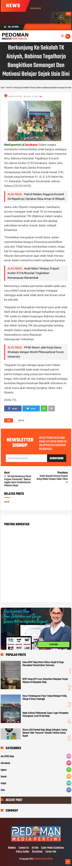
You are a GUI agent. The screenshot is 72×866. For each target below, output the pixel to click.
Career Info (50, 852)
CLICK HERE (53, 644)
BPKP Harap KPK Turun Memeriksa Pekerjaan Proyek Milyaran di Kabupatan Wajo (45, 680)
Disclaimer (37, 852)
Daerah (4, 777)
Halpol (3, 783)
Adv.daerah (5, 763)
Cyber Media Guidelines (52, 848)
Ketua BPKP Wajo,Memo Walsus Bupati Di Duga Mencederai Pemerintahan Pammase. (43, 664)
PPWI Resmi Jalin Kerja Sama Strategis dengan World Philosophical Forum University (36, 352)
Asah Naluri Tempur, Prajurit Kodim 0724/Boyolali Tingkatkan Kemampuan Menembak (33, 273)
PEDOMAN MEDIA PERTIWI (43, 859)
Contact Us (24, 848)
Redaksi (12, 848)
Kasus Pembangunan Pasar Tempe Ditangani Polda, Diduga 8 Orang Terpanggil (44, 697)
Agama (4, 770)
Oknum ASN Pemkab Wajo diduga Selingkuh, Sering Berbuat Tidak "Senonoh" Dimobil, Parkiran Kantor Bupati (44, 733)
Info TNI (21, 420)
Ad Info (35, 848)
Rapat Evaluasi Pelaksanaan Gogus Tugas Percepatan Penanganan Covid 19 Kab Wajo (45, 714)
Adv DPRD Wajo (7, 756)
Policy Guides (22, 852)
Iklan (3, 790)
